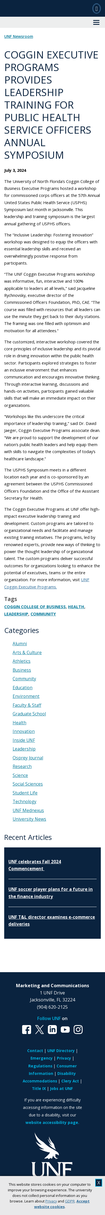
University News (29, 819)
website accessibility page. (52, 1122)
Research (22, 766)
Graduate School (29, 714)
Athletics (22, 661)
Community (43, 614)
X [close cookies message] (98, 1183)
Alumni (20, 644)
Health (76, 606)
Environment (26, 696)
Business (22, 670)
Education (22, 688)
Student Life (25, 793)
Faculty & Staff (27, 705)
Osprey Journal (28, 758)
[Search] (96, 8)
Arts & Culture (27, 653)
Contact (35, 1050)
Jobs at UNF (61, 1088)
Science (20, 775)
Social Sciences (28, 784)
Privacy (51, 1201)
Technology (24, 802)
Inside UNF (24, 740)
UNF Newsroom (18, 36)
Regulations (40, 1066)
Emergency (42, 1058)
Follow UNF (49, 1018)
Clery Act (70, 1081)
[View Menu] (96, 22)
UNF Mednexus (28, 810)
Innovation (24, 731)
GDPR (70, 1201)
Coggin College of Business (35, 606)
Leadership (16, 614)
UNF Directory (61, 1050)
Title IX (39, 1088)
